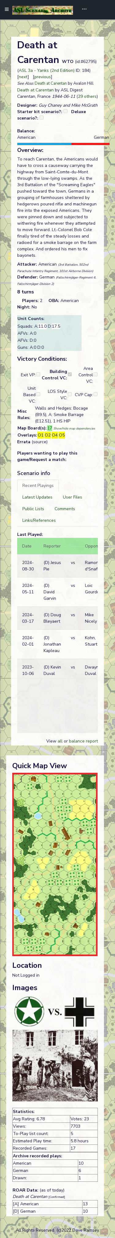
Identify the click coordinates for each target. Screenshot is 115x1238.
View (52, 741)
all (60, 741)
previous (42, 77)
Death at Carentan (51, 83)
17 (49, 428)
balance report (83, 741)
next (23, 77)
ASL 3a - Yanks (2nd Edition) (47, 70)
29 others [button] (87, 96)
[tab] (38, 486)
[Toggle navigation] (82, 10)
